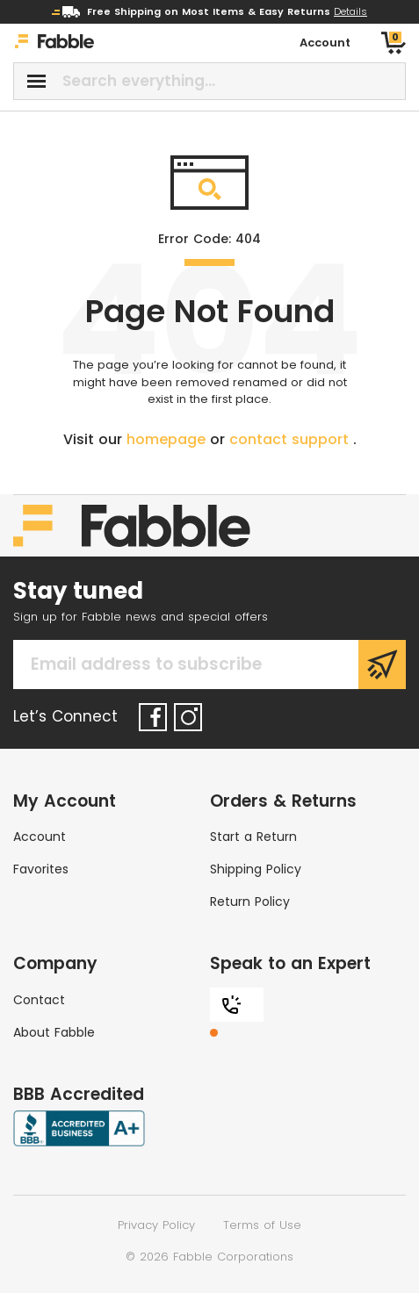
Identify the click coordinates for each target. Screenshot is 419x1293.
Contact (39, 1000)
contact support (291, 439)
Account (39, 836)
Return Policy (250, 901)
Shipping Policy (255, 869)
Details (350, 11)
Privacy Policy (156, 1225)
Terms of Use (262, 1225)
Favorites (41, 869)
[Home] (54, 43)
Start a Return (253, 836)
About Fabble (54, 1032)
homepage (168, 439)
